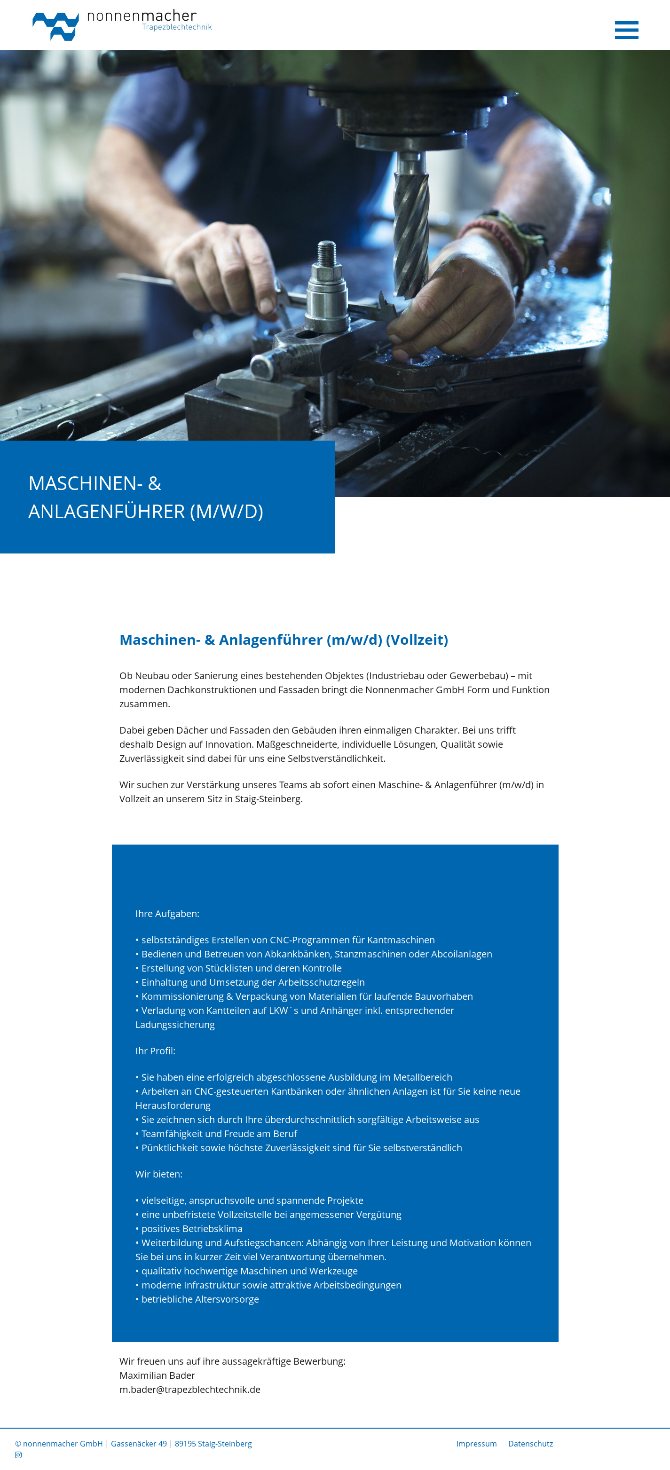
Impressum (477, 1443)
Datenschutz (530, 1443)
